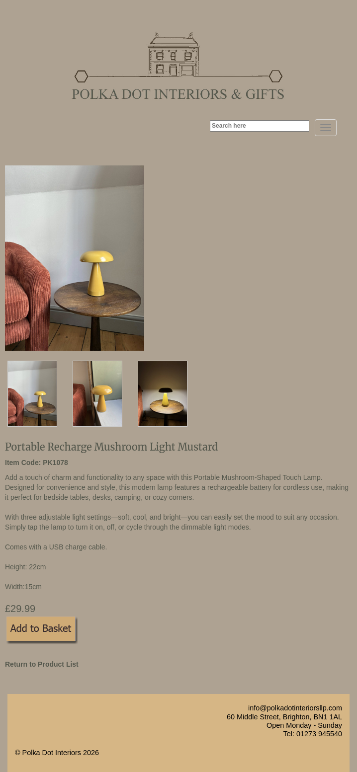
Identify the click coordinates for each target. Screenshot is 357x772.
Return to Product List (42, 664)
